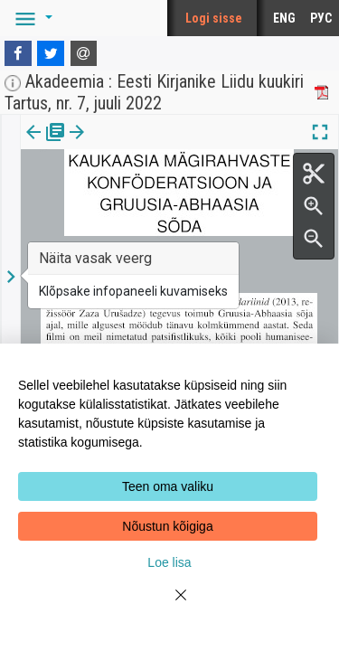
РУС (321, 18)
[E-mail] (84, 53)
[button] (30, 18)
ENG (284, 18)
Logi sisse (213, 18)
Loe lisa (169, 562)
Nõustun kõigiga (167, 526)
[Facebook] (18, 53)
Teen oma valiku (167, 486)
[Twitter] (50, 53)
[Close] (170, 605)
